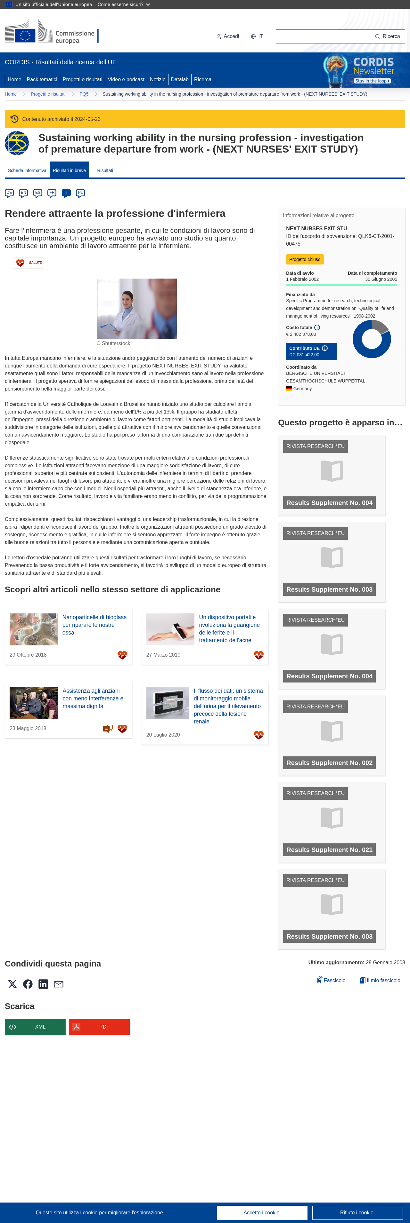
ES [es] (37, 192)
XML (40, 1027)
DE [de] (9, 192)
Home (14, 79)
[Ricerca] (387, 36)
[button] (257, 36)
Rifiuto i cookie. (357, 1212)
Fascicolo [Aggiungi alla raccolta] (331, 979)
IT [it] (66, 192)
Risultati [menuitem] (105, 170)
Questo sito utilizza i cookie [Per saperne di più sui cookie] (67, 1212)
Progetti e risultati (82, 79)
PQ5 (84, 94)
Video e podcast (126, 79)
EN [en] (23, 192)
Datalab (180, 79)
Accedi (227, 36)
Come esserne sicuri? (124, 4)
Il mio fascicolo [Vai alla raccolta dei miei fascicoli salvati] (380, 980)
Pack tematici (42, 79)
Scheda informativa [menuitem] (27, 170)
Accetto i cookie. (262, 1212)
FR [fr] (51, 192)
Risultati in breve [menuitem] (69, 170)
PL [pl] (80, 192)
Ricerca (202, 79)
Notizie (158, 79)
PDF (104, 1027)
